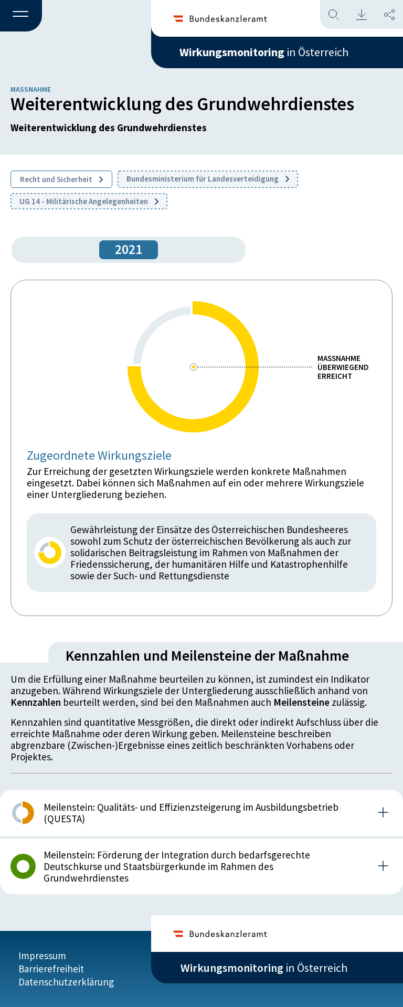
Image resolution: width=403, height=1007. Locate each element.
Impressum (42, 955)
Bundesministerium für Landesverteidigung (207, 179)
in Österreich (263, 52)
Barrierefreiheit (51, 968)
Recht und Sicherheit (61, 179)
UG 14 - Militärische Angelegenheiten (88, 201)
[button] (21, 16)
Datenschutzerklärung (66, 982)
